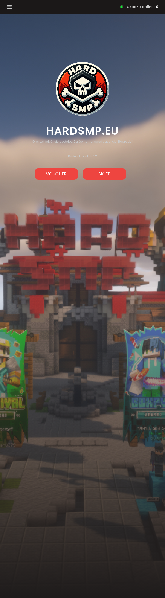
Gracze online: (140, 6)
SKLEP (104, 174)
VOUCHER (56, 174)
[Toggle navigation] (9, 7)
